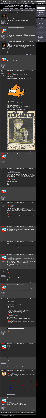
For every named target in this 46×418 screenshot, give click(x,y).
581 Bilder (11, 8)
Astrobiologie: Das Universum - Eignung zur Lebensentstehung (41, 37)
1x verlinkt (31, 396)
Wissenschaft (6, 3)
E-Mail (29, 6)
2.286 (24, 10)
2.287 (26, 10)
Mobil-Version (13, 415)
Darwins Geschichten (41, 34)
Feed (27, 6)
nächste (33, 10)
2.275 (16, 10)
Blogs (18, 1)
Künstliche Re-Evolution (41, 31)
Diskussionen (15, 1)
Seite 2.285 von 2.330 (4, 10)
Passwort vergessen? (41, 14)
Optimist (2, 27)
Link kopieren (3, 22)
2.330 (31, 10)
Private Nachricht (3, 21)
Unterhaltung (42, 3)
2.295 (28, 10)
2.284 (20, 10)
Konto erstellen (41, 15)
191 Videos (16, 8)
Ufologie (32, 3)
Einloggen (41, 12)
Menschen (1, 3)
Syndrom (2, 12)
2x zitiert (31, 151)
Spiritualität (19, 3)
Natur (35, 3)
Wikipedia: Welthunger (11, 394)
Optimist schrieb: (11, 73)
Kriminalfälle (15, 3)
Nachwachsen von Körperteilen (41, 24)
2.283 (18, 10)
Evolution (16, 6)
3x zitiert (31, 200)
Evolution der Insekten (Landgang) (41, 40)
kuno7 (2, 168)
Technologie (29, 3)
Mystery (12, 3)
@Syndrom (9, 57)
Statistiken (25, 1)
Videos (22, 1)
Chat (29, 1)
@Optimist (8, 43)
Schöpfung (19, 6)
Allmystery (4, 1)
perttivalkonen (3, 370)
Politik (9, 3)
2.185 (12, 10)
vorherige (7, 10)
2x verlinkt (31, 54)
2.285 (22, 10)
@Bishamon (9, 155)
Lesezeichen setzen (3, 23)
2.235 (14, 10)
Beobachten (21, 8)
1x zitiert (27, 54)
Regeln (9, 415)
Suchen (30, 8)
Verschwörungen (24, 3)
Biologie (22, 6)
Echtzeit (10, 1)
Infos (34, 8)
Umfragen (38, 3)
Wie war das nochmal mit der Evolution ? (41, 21)
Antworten (26, 8)
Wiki (32, 1)
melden (34, 25)
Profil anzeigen (3, 20)
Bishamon (2, 70)
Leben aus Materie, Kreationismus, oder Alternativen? (41, 28)
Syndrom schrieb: (11, 171)
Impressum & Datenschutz (4, 415)
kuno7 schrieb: (11, 257)
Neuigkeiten (35, 1)
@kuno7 (8, 228)
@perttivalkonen (9, 402)
